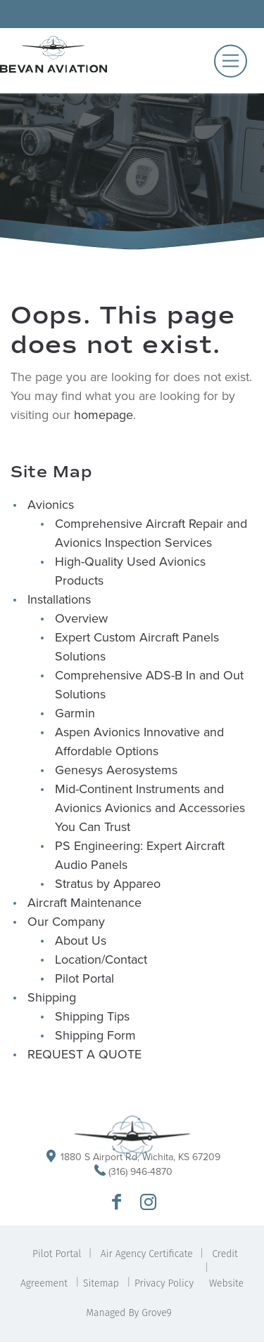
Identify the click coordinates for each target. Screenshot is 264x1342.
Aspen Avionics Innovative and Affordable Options (139, 741)
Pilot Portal (84, 978)
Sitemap (101, 1283)
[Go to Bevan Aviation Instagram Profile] (148, 1203)
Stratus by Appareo (108, 884)
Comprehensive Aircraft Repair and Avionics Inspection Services (151, 533)
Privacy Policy (164, 1283)
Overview (81, 618)
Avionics (50, 505)
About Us (80, 940)
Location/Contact (101, 959)
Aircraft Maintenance (84, 902)
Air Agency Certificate (147, 1254)
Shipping (51, 997)
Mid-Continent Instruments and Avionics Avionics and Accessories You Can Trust (150, 808)
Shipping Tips (92, 1016)
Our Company (66, 921)
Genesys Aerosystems (116, 770)
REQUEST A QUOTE (84, 1054)
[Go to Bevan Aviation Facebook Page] (116, 1203)
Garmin (75, 713)
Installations (59, 599)
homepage (103, 415)
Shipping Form (95, 1035)
